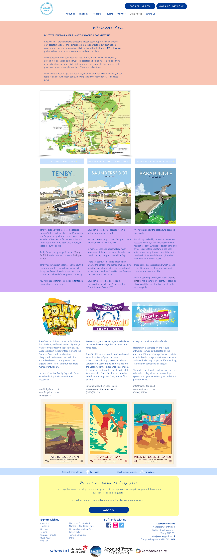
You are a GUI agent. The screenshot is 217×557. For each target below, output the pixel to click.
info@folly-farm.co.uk (49, 389)
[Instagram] (115, 525)
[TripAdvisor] (142, 472)
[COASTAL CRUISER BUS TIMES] (155, 161)
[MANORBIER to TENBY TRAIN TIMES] (109, 161)
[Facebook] (87, 472)
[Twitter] (121, 525)
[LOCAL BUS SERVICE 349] (62, 161)
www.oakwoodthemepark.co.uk (101, 389)
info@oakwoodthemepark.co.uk (101, 385)
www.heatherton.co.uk (144, 389)
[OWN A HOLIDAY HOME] (171, 6)
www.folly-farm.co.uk (49, 392)
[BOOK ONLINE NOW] (140, 6)
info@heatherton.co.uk (144, 385)
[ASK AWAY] (109, 510)
